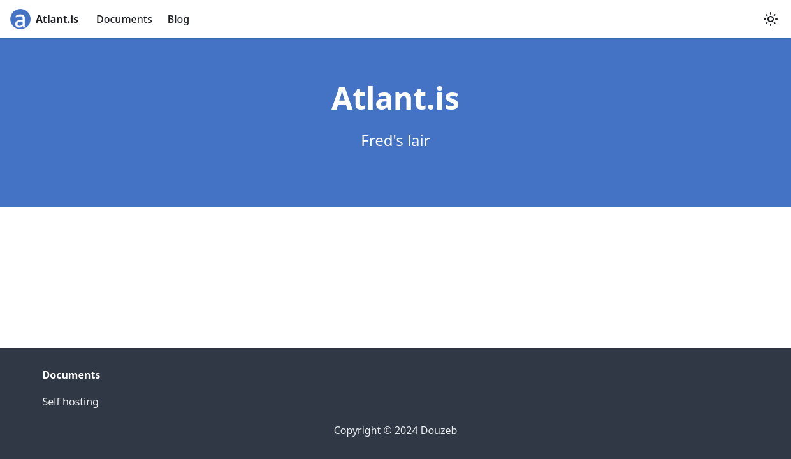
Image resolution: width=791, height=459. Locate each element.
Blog (178, 19)
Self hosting (71, 402)
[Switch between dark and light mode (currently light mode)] (770, 19)
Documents (124, 19)
